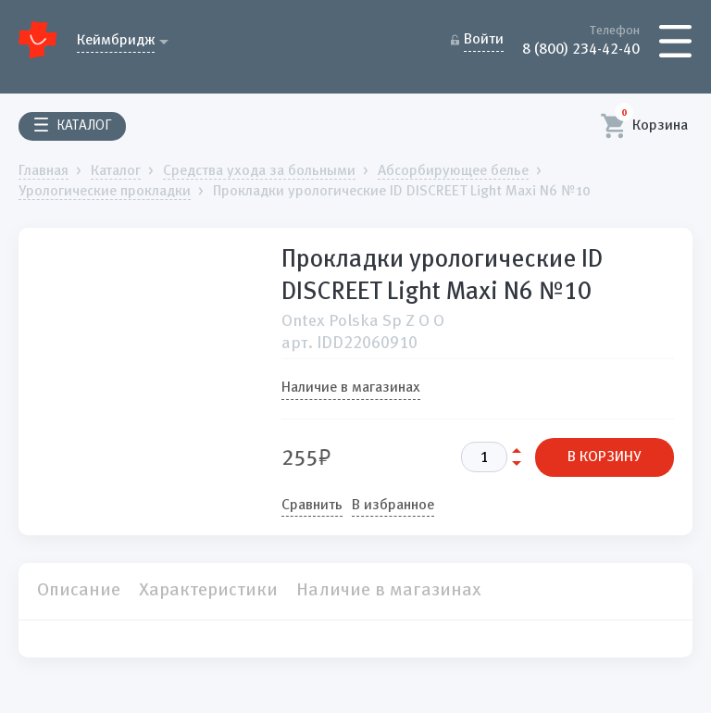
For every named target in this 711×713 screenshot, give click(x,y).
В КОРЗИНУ (605, 457)
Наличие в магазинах (350, 388)
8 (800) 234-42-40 (581, 48)
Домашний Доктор (38, 39)
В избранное (393, 505)
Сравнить (312, 505)
